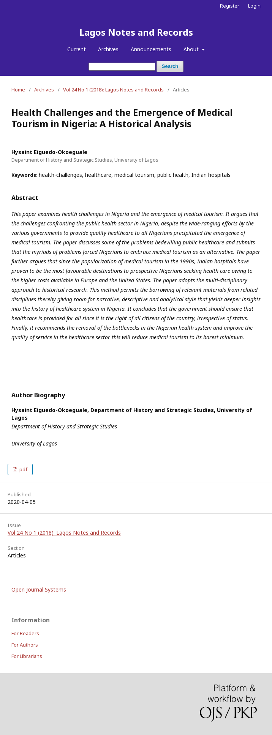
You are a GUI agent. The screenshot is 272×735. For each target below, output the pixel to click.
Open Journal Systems (38, 589)
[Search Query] (122, 67)
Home (18, 89)
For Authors (24, 644)
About (191, 49)
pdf (22, 469)
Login (254, 5)
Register (229, 5)
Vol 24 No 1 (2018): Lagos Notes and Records (113, 89)
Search (170, 66)
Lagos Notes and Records (136, 32)
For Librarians (26, 656)
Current (76, 49)
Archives (108, 49)
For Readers (25, 633)
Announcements (151, 49)
